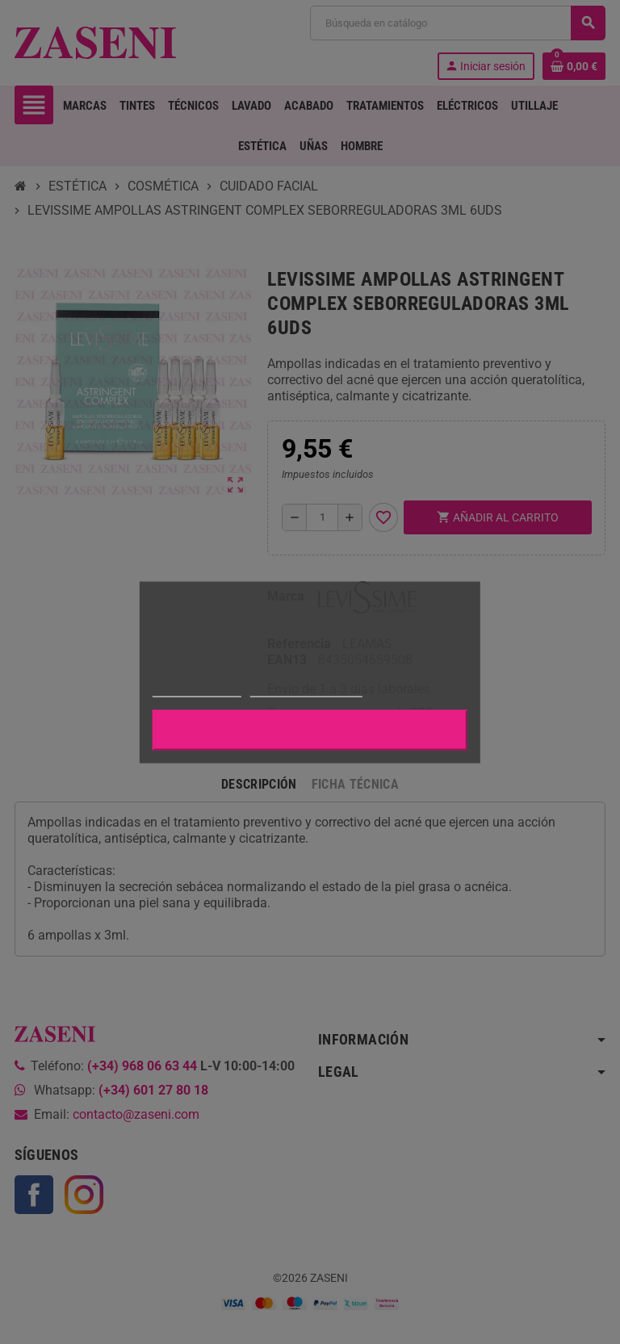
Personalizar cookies (306, 689)
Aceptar (310, 730)
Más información (197, 689)
